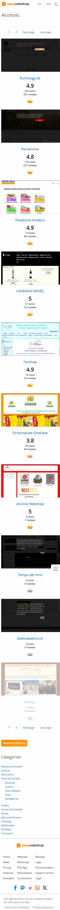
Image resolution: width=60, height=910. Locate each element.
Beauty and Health (11, 766)
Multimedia (7, 825)
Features (8, 873)
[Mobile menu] (55, 568)
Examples (8, 878)
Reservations (24, 873)
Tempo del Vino (30, 574)
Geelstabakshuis (30, 638)
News (6, 862)
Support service (45, 873)
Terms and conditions (17, 907)
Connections (24, 878)
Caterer (9, 786)
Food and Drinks (10, 778)
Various (5, 770)
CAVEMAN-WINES (30, 291)
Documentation (45, 867)
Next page (28, 32)
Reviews (40, 857)
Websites (22, 857)
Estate (4, 813)
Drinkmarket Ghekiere (30, 432)
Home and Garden (12, 809)
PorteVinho (30, 149)
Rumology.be (30, 78)
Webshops (23, 862)
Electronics (7, 774)
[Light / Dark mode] (56, 4)
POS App (22, 867)
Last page (45, 32)
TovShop (30, 362)
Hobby (5, 805)
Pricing (7, 867)
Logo (38, 862)
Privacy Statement (43, 907)
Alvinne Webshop (30, 503)
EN (39, 4)
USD (48, 4)
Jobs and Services (11, 817)
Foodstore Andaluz (30, 220)
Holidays (6, 829)
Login (39, 878)
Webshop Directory (14, 743)
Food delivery (13, 790)
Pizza (8, 794)
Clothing (6, 821)
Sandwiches (12, 798)
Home (6, 857)
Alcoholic (10, 782)
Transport (7, 833)
